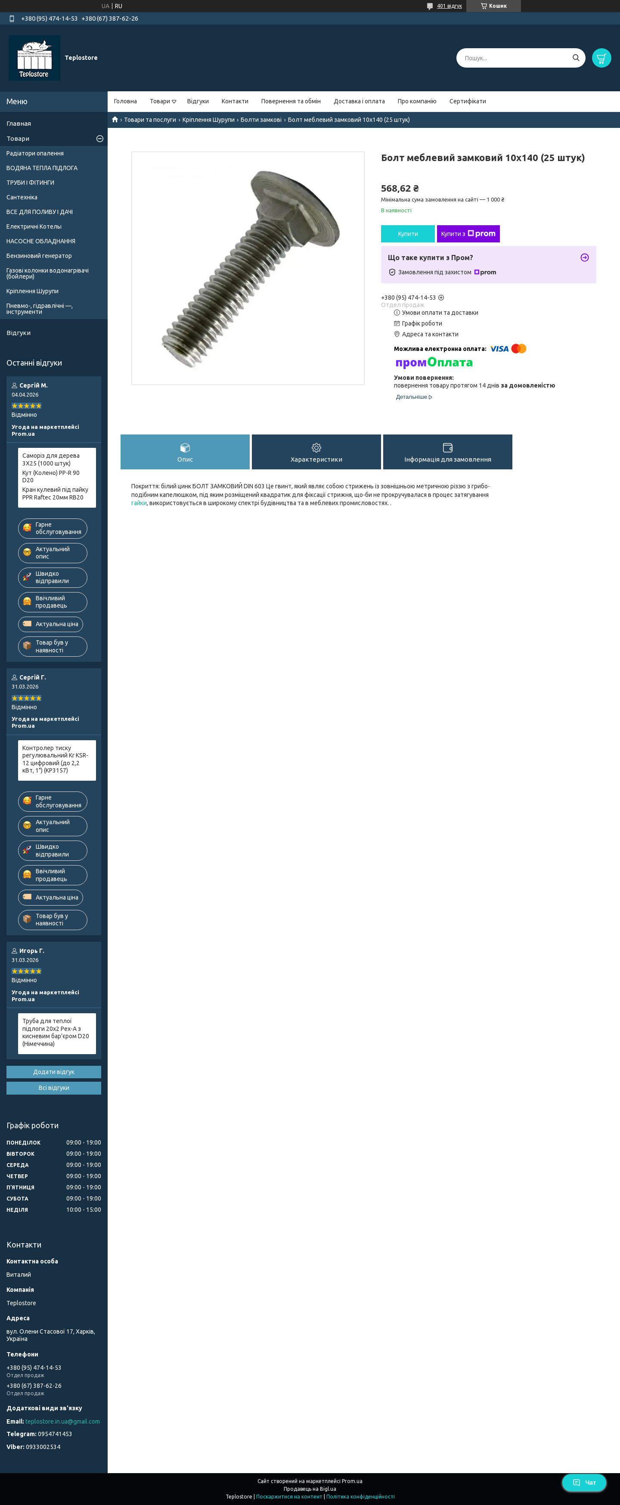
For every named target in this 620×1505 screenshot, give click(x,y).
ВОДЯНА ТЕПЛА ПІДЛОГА (42, 167)
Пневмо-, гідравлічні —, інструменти (39, 308)
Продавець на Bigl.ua (310, 1489)
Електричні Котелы (34, 226)
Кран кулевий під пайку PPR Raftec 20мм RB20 (55, 493)
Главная (18, 123)
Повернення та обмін (291, 101)
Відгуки (198, 101)
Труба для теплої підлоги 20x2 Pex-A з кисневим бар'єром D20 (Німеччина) (55, 1032)
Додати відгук (53, 1071)
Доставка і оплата (359, 101)
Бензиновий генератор (39, 255)
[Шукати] (576, 58)
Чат (584, 1482)
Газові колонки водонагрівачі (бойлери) (47, 273)
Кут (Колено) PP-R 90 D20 (51, 476)
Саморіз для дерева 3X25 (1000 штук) (51, 459)
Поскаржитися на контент (289, 1496)
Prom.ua (352, 1481)
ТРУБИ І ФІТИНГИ (30, 182)
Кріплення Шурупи (209, 119)
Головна (125, 101)
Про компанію (417, 101)
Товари (160, 101)
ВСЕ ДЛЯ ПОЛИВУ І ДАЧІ (39, 211)
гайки (139, 503)
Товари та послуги (150, 119)
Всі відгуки (54, 1087)
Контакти (235, 101)
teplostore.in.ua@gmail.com (62, 1421)
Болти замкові (261, 119)
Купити (408, 233)
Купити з (468, 234)
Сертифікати (468, 101)
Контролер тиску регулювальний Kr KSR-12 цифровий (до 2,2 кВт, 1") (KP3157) (55, 759)
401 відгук (449, 6)
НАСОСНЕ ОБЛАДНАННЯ (40, 241)
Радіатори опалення (35, 153)
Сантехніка (21, 197)
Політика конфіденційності (360, 1496)
